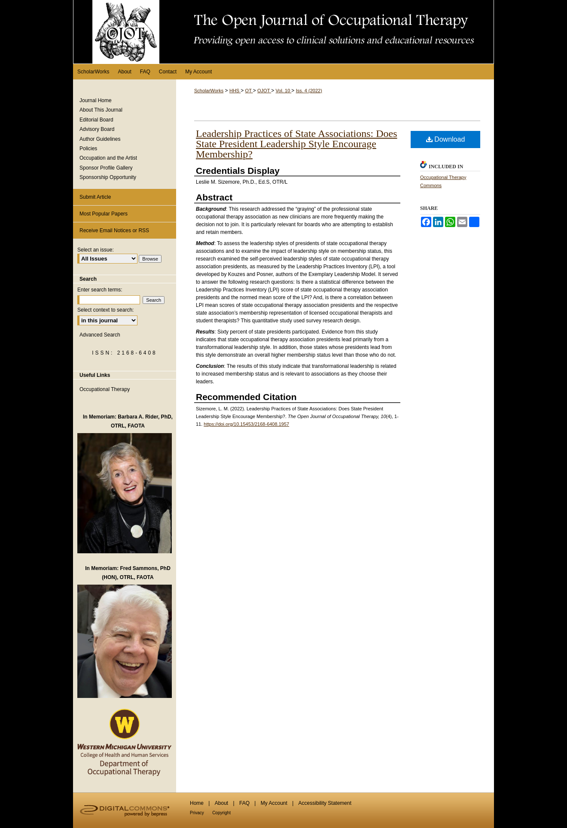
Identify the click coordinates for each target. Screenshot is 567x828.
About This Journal (100, 110)
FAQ (244, 803)
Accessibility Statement (325, 803)
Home (197, 803)
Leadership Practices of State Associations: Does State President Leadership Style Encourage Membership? (296, 144)
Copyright (221, 812)
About (221, 803)
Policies (88, 149)
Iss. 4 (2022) (309, 90)
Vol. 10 (284, 90)
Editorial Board (96, 120)
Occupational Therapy (104, 389)
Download (445, 139)
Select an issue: (95, 250)
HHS (235, 90)
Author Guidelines (99, 139)
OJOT (264, 90)
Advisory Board (96, 129)
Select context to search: (105, 310)
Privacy (197, 812)
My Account (274, 803)
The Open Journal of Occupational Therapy (283, 32)
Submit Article (95, 197)
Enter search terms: (99, 290)
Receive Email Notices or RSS (114, 230)
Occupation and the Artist (108, 158)
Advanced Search (99, 335)
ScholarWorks (208, 90)
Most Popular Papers (103, 214)
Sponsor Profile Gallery (105, 168)
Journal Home (95, 100)
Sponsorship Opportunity (107, 177)
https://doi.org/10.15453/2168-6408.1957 (246, 424)
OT (249, 90)
